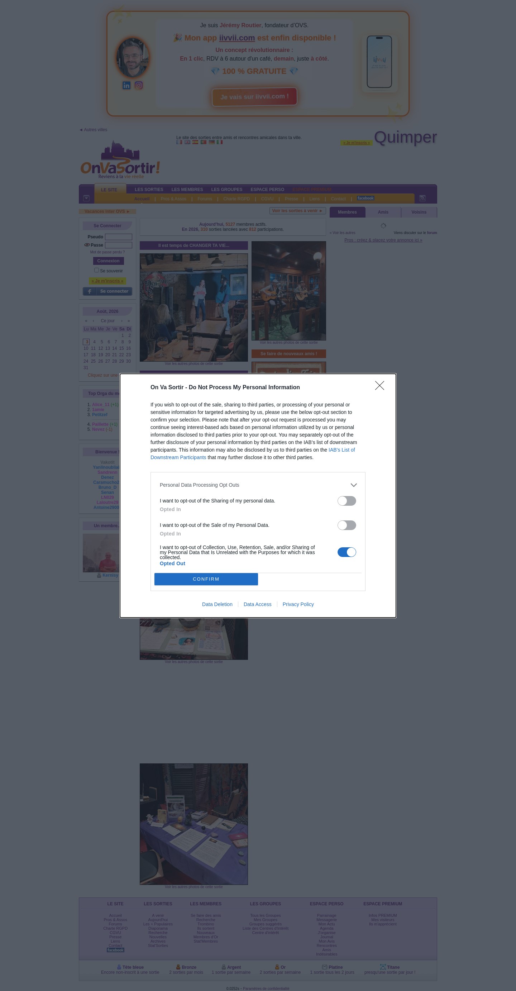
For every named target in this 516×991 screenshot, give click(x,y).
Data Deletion (217, 604)
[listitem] (258, 485)
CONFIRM (206, 579)
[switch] (347, 501)
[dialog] (258, 496)
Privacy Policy (298, 604)
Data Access (258, 604)
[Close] (382, 388)
